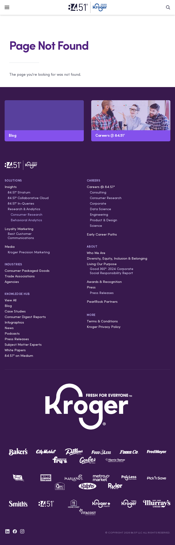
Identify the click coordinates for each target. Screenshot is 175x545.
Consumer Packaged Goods (27, 270)
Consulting (98, 192)
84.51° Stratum (19, 192)
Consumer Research (26, 214)
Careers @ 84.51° (101, 187)
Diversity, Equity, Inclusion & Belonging (117, 258)
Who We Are (96, 253)
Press (91, 287)
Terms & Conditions (102, 321)
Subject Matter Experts (23, 344)
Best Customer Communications (21, 236)
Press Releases (17, 339)
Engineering (99, 214)
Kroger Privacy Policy (104, 326)
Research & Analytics (24, 209)
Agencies (12, 281)
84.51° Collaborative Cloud (28, 198)
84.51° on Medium (19, 355)
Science (96, 226)
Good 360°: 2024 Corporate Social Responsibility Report (111, 271)
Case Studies (15, 311)
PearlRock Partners (102, 301)
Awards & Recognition (104, 281)
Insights (11, 187)
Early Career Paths (102, 234)
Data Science (100, 209)
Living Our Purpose (102, 264)
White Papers (15, 350)
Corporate (98, 203)
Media (10, 246)
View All (10, 300)
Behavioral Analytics (26, 220)
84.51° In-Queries (21, 203)
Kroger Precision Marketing (29, 252)
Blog (8, 305)
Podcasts (12, 333)
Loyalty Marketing (19, 229)
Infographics (14, 322)
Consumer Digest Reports (25, 317)
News (9, 328)
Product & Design (103, 220)
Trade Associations (20, 276)
